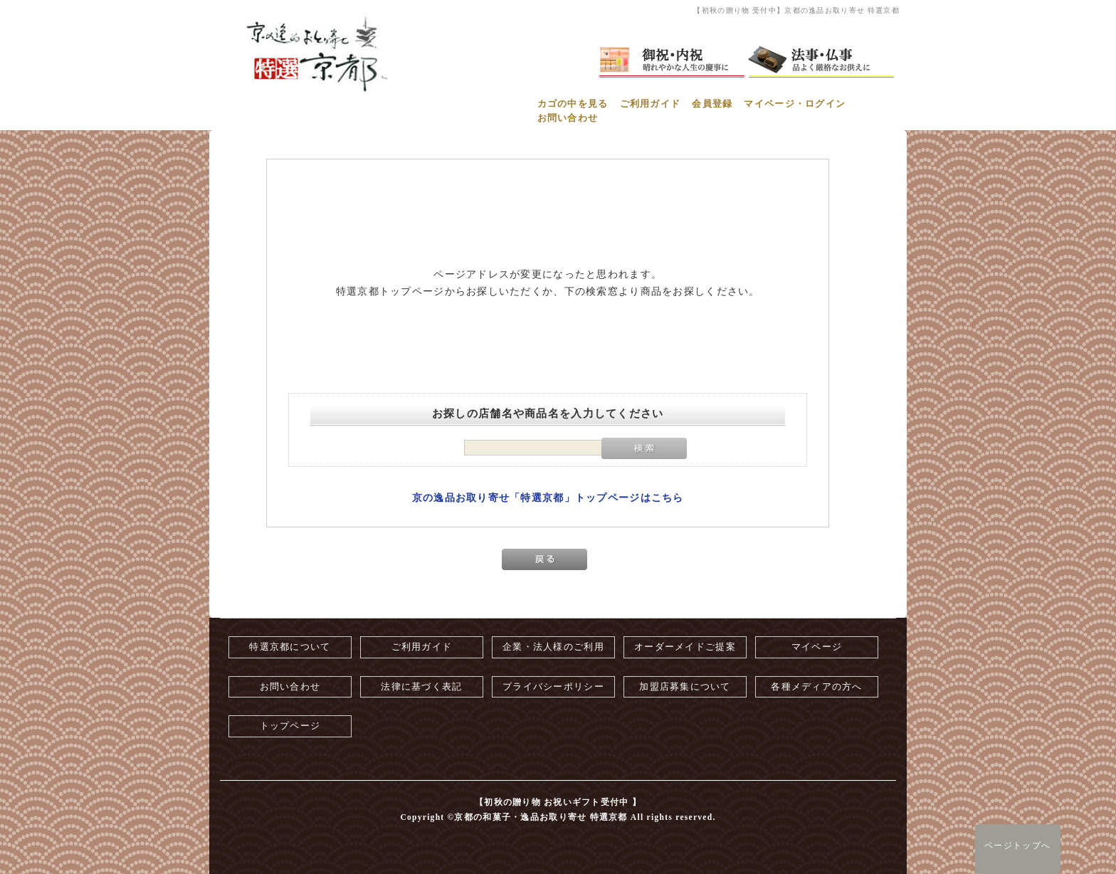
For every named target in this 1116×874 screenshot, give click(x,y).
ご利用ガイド (650, 104)
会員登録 (712, 104)
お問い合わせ (568, 118)
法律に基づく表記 (421, 687)
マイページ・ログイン (795, 104)
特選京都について (289, 647)
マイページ (816, 647)
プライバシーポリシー (553, 687)
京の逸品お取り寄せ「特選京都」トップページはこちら (548, 498)
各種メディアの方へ (817, 687)
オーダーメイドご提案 (685, 647)
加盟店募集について (685, 687)
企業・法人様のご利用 (553, 647)
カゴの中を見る (573, 104)
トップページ (290, 726)
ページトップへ (1017, 846)
